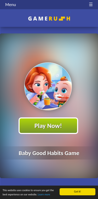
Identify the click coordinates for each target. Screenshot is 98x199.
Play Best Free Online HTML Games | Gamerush (49, 18)
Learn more (44, 194)
